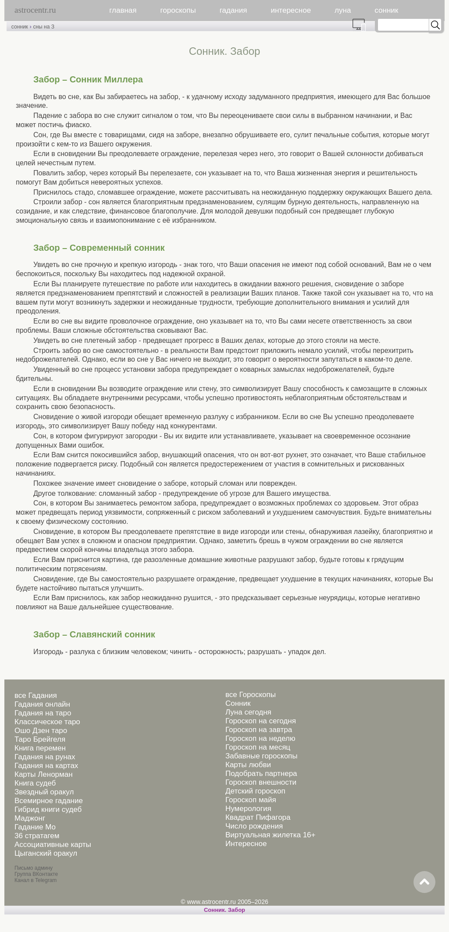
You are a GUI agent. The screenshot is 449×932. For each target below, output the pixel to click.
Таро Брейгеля (39, 739)
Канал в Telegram (35, 880)
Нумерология (248, 808)
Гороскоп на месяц (257, 747)
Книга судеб (35, 783)
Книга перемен (40, 748)
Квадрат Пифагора (258, 817)
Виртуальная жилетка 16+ (270, 835)
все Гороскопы (250, 694)
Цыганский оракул (45, 853)
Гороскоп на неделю (260, 738)
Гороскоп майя (250, 800)
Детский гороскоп (255, 791)
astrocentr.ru (35, 9)
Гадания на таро (42, 713)
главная (122, 10)
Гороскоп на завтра (258, 730)
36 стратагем (36, 836)
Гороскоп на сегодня (260, 721)
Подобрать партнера (261, 773)
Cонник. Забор (224, 910)
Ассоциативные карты (52, 844)
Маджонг (29, 818)
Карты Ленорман (43, 774)
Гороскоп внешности (260, 782)
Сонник (237, 703)
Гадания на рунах (44, 757)
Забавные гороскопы (261, 756)
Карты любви (248, 765)
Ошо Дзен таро (40, 730)
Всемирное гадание (48, 801)
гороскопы (178, 10)
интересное (291, 10)
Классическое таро (47, 722)
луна (343, 10)
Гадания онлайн (42, 704)
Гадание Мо (35, 827)
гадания (233, 10)
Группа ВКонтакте (36, 874)
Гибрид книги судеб (48, 809)
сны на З (43, 27)
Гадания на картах (46, 765)
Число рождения (254, 826)
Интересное (246, 844)
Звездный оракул (44, 792)
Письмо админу (33, 868)
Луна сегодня (248, 712)
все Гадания (35, 695)
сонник (386, 10)
